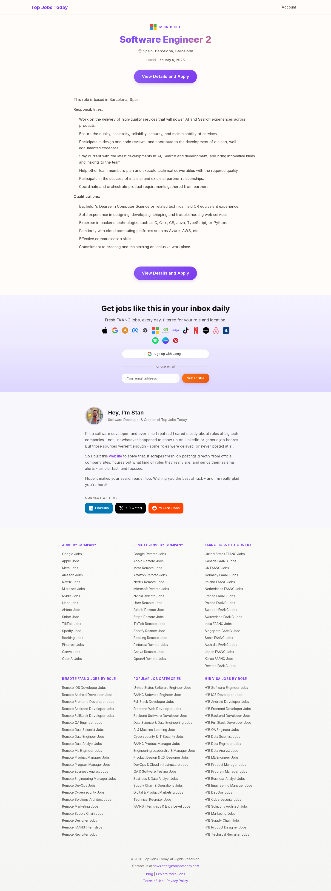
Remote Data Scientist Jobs (83, 730)
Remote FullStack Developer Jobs (88, 716)
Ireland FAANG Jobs (220, 582)
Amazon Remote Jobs (150, 575)
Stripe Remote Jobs (149, 617)
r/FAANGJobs (166, 508)
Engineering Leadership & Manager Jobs (165, 750)
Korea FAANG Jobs (219, 659)
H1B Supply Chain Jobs (222, 820)
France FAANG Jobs (220, 596)
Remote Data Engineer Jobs (83, 736)
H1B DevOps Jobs (218, 792)
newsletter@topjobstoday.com (176, 866)
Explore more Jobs (170, 874)
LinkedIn (99, 508)
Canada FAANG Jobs (220, 561)
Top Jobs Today (49, 7)
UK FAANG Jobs (217, 568)
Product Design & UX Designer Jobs (161, 757)
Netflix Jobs (71, 582)
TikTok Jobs (71, 624)
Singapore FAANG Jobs (222, 631)
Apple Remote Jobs (149, 561)
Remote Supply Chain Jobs (82, 813)
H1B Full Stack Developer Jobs (228, 722)
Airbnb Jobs (71, 610)
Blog (149, 874)
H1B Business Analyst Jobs (225, 778)
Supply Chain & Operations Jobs (158, 785)
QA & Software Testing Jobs (155, 771)
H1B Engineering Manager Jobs (228, 785)
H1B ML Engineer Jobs (222, 757)
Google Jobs (72, 554)
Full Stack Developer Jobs (154, 702)
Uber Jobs (70, 603)
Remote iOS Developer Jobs (84, 688)
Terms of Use (153, 881)
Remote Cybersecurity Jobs (83, 792)
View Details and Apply (165, 76)
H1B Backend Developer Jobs (228, 716)
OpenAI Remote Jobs (150, 659)
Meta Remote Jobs (148, 568)
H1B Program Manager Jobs (226, 771)
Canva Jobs (71, 652)
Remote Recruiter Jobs (79, 834)
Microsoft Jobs (73, 589)
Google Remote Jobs (150, 554)
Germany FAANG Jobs (221, 575)
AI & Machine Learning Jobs (155, 730)
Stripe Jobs (71, 617)
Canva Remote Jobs (149, 652)
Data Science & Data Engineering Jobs (163, 722)
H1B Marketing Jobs (220, 813)
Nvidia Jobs (71, 596)
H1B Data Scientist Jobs (222, 736)
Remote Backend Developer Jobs (88, 709)
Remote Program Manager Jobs (86, 764)
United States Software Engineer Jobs (162, 688)
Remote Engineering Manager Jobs (89, 778)
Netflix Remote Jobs (149, 582)
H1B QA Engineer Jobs (222, 730)
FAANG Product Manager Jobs (157, 744)
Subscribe (196, 378)
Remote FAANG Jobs (220, 666)
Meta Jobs (70, 568)
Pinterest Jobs (73, 645)
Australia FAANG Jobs (221, 645)
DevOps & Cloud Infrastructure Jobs (161, 764)
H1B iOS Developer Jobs (223, 695)
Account (289, 7)
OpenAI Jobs (72, 659)
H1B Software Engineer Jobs (226, 688)
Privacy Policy (177, 881)
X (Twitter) (130, 508)
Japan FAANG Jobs (219, 652)
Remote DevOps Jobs (79, 785)
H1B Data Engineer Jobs (223, 744)
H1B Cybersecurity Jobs (223, 799)
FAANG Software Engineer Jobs (158, 695)
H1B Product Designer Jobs (225, 827)
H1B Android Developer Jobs (227, 702)
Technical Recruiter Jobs (152, 799)
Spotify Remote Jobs (150, 631)
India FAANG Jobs (218, 624)
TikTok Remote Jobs (149, 624)
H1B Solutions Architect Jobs (226, 806)
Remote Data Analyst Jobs (82, 744)
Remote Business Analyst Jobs (85, 771)
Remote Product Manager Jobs (86, 757)
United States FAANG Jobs (225, 554)
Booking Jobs (72, 638)
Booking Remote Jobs (150, 638)
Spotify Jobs (71, 631)
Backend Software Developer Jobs (161, 716)
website (115, 456)
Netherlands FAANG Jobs (224, 589)
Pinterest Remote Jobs (151, 645)
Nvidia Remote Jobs (149, 596)
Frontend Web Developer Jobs (157, 709)
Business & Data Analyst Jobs (156, 778)
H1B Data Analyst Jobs (221, 750)
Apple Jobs (71, 561)
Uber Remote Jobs (148, 603)
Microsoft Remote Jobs (151, 589)
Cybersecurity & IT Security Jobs (159, 736)
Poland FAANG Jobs (220, 603)
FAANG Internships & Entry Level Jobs (162, 806)
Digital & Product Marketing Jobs (158, 792)
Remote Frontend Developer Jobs (88, 702)
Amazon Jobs (72, 575)
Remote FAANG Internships (82, 827)
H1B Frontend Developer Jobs (228, 709)
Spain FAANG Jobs (219, 638)
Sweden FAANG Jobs (221, 610)
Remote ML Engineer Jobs (82, 750)
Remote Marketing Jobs (80, 806)
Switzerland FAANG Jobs (223, 617)
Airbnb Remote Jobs (149, 610)
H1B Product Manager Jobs (225, 764)
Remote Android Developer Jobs (87, 695)
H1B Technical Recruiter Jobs (227, 834)
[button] (165, 353)
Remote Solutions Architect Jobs (86, 799)
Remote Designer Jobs (79, 820)
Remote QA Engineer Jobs (82, 722)
